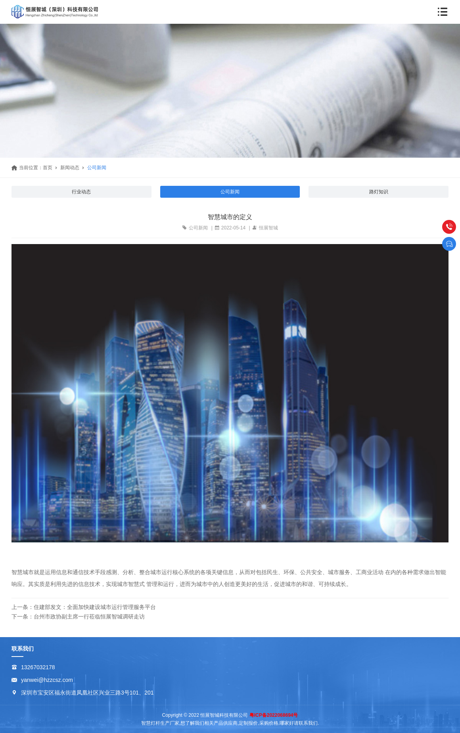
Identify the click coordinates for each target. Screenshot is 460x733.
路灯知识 (378, 192)
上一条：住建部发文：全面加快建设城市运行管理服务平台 (84, 607)
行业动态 (81, 192)
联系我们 (23, 648)
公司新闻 (96, 167)
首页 (47, 167)
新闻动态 (69, 167)
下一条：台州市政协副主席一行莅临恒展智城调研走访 (78, 616)
